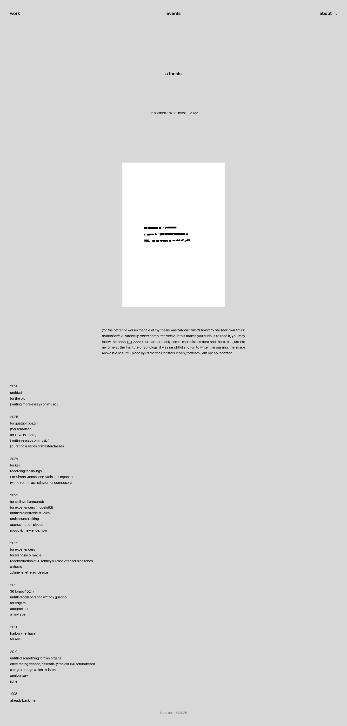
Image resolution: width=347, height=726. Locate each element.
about (326, 13)
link (129, 342)
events (174, 13)
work (15, 13)
